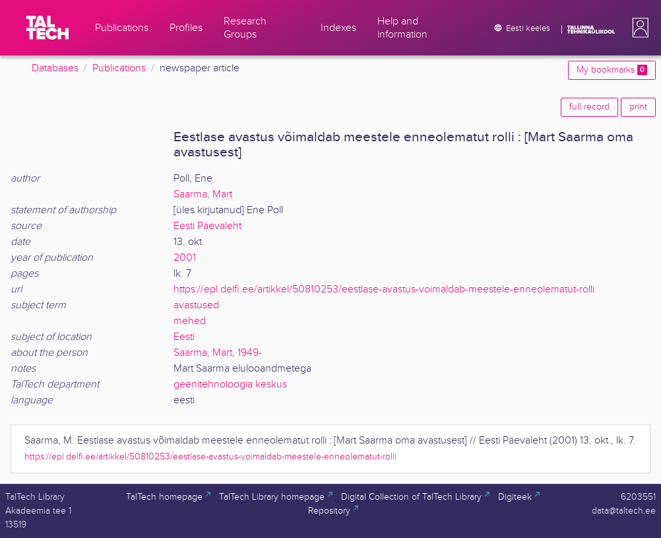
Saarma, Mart (202, 194)
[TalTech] (47, 27)
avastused (196, 305)
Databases (55, 68)
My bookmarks (612, 70)
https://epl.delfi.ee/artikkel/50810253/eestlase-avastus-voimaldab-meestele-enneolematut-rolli (383, 289)
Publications (119, 68)
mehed (189, 321)
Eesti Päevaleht (207, 226)
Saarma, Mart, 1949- (217, 353)
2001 (184, 258)
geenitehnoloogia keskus (230, 384)
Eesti (184, 337)
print (638, 107)
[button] (638, 27)
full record (589, 107)
